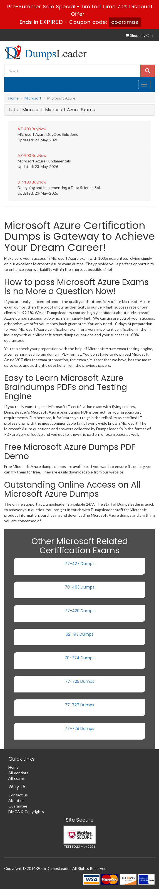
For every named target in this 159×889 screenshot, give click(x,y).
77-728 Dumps (79, 728)
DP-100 (24, 182)
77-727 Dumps (79, 705)
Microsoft (32, 98)
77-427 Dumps (80, 563)
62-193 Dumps (79, 634)
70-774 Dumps (79, 658)
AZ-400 (24, 128)
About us (16, 800)
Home (13, 98)
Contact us (18, 795)
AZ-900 (24, 155)
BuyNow (39, 128)
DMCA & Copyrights (26, 811)
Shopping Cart (139, 35)
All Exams (16, 778)
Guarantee (17, 806)
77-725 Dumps (79, 681)
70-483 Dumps (80, 587)
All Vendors (18, 772)
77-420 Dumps (80, 610)
